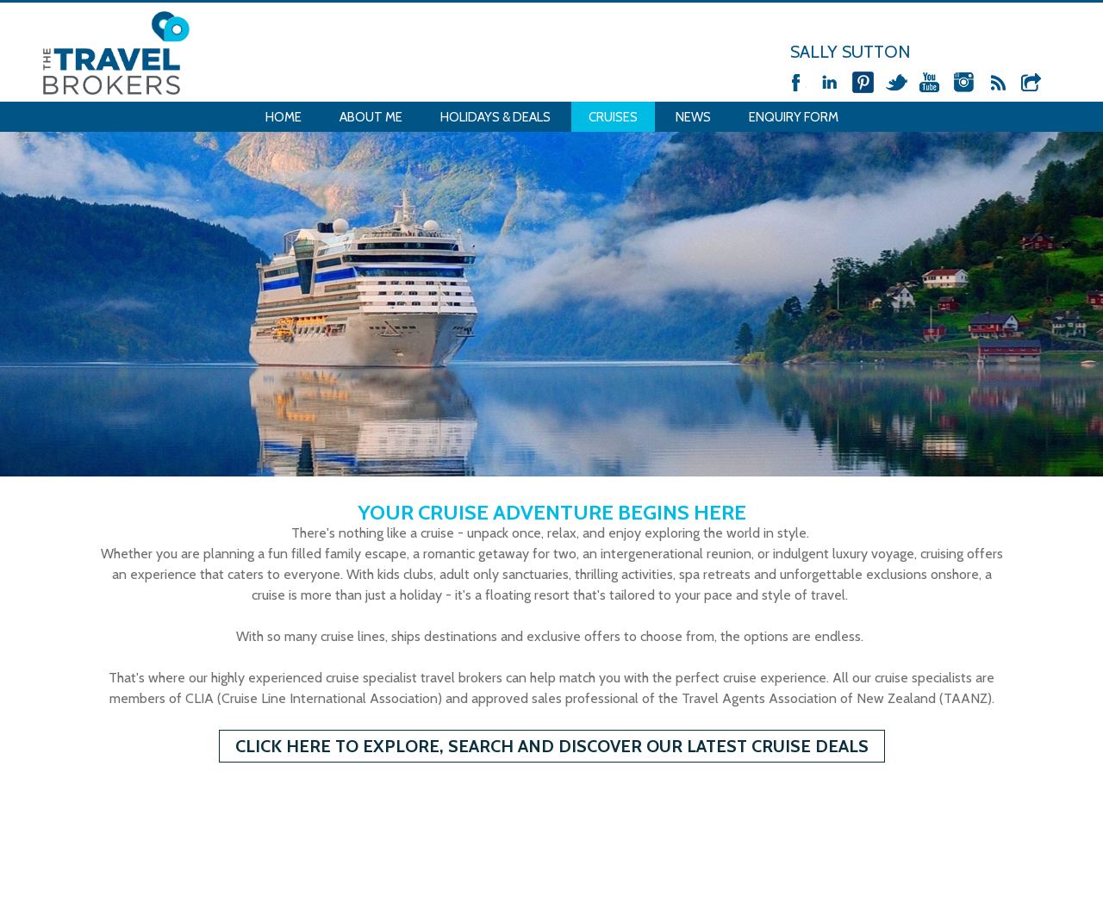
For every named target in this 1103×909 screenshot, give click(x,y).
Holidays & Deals (495, 117)
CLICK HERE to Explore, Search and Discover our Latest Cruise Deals (552, 746)
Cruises (613, 117)
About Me (371, 117)
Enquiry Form (793, 117)
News (693, 117)
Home (283, 117)
